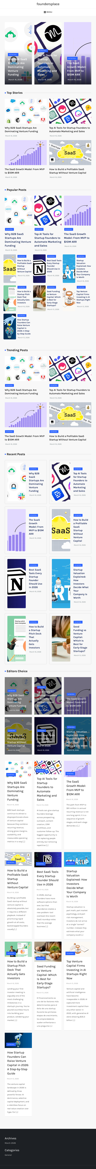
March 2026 (10, 1143)
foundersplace (48, 4)
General (13, 54)
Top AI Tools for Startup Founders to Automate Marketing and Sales (47, 698)
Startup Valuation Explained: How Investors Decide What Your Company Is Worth (83, 268)
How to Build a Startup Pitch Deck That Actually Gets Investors (24, 297)
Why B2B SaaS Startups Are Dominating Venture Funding (17, 67)
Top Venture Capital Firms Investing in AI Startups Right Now (83, 297)
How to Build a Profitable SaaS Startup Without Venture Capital (80, 530)
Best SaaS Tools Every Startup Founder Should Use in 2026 (54, 266)
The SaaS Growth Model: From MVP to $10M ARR (76, 237)
